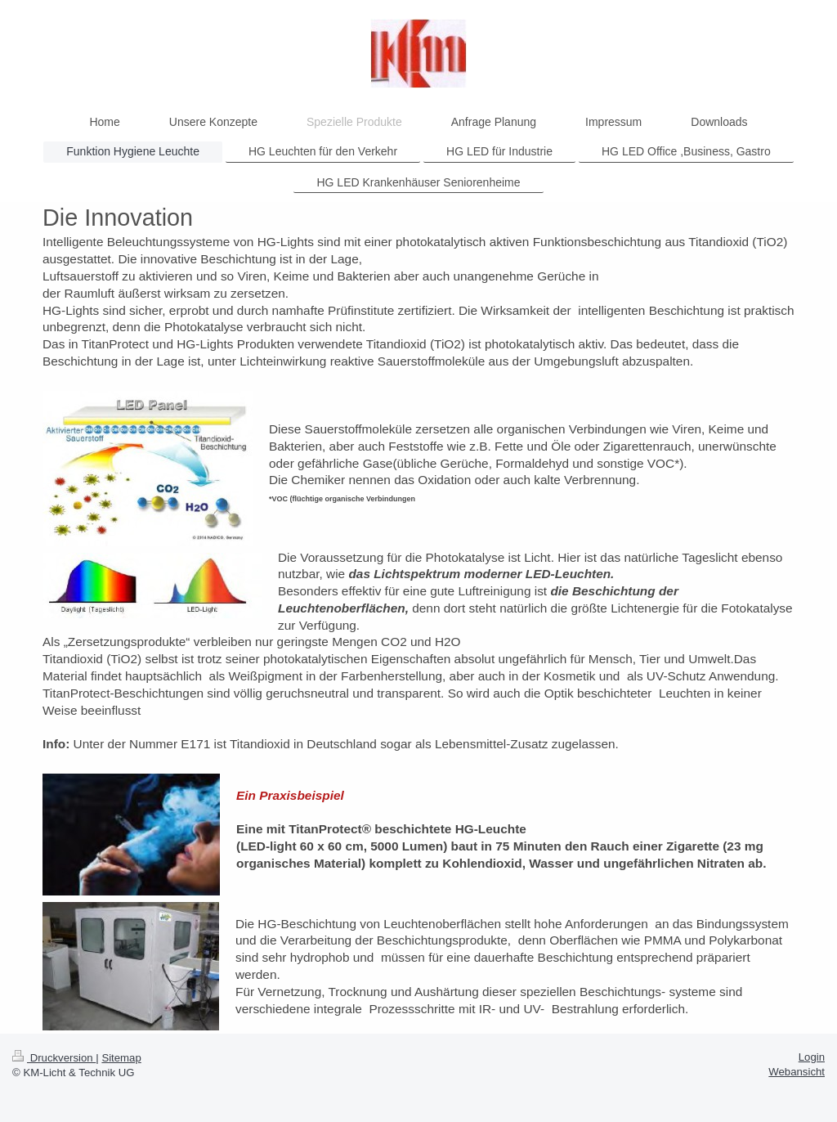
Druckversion (54, 1058)
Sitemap (121, 1058)
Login (812, 1057)
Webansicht (796, 1072)
